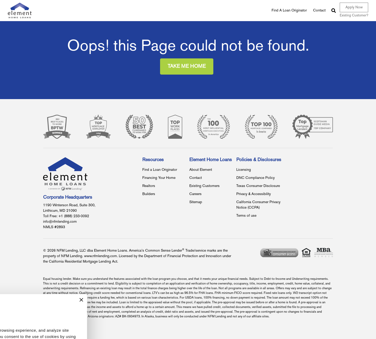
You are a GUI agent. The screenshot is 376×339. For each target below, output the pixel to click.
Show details (19, 319)
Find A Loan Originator (289, 10)
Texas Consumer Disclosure (258, 186)
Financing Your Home (158, 178)
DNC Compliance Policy (255, 178)
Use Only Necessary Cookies (114, 328)
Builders (148, 194)
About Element (200, 170)
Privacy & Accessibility (253, 194)
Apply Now (354, 7)
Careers (195, 194)
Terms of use (246, 215)
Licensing (243, 170)
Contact (319, 10)
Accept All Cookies (40, 328)
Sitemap (195, 202)
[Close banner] (152, 262)
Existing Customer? (354, 15)
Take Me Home (187, 66)
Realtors (148, 186)
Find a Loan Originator (159, 170)
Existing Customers (204, 186)
